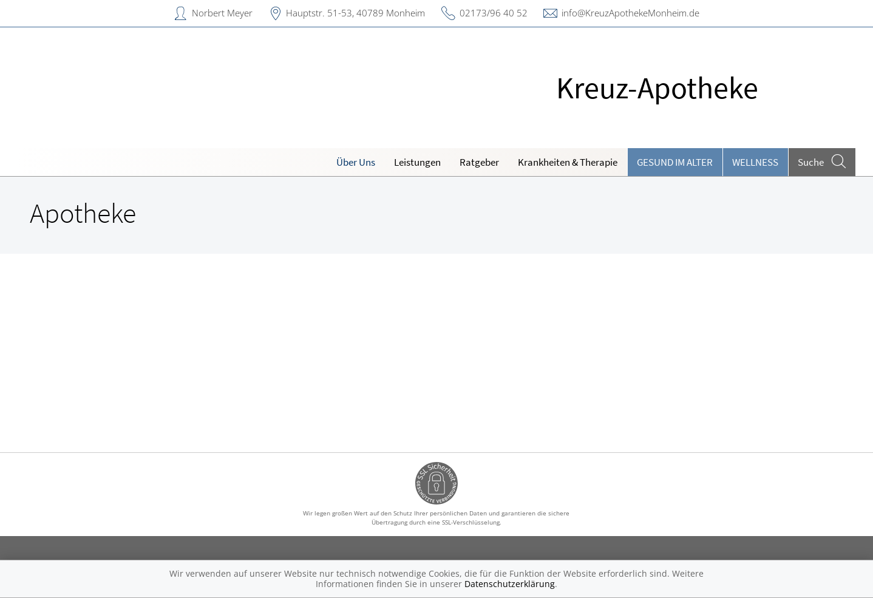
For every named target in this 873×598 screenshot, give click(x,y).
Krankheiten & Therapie (567, 162)
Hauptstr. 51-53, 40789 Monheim (355, 13)
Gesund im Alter (675, 162)
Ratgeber (479, 162)
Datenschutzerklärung (509, 584)
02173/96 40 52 (494, 13)
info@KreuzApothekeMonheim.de (630, 13)
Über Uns (355, 162)
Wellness (755, 162)
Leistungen (417, 162)
